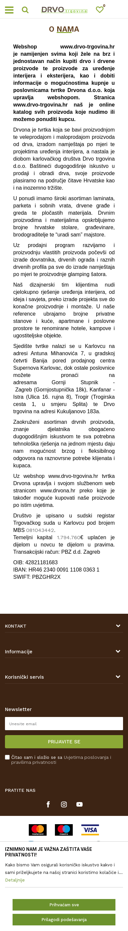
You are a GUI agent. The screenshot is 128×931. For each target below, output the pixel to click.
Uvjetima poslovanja (86, 757)
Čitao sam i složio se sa (61, 760)
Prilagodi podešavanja (64, 919)
